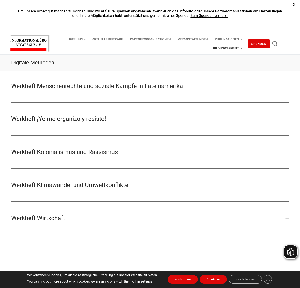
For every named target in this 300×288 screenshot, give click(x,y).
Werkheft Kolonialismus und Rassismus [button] (64, 151)
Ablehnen (213, 279)
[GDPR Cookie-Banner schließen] (268, 279)
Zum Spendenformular (209, 15)
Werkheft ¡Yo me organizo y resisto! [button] (58, 118)
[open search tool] (275, 44)
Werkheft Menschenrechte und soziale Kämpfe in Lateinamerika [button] (97, 85)
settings (145, 281)
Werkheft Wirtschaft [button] (38, 218)
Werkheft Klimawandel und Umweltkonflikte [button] (69, 184)
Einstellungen (246, 279)
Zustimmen (182, 279)
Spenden (258, 44)
